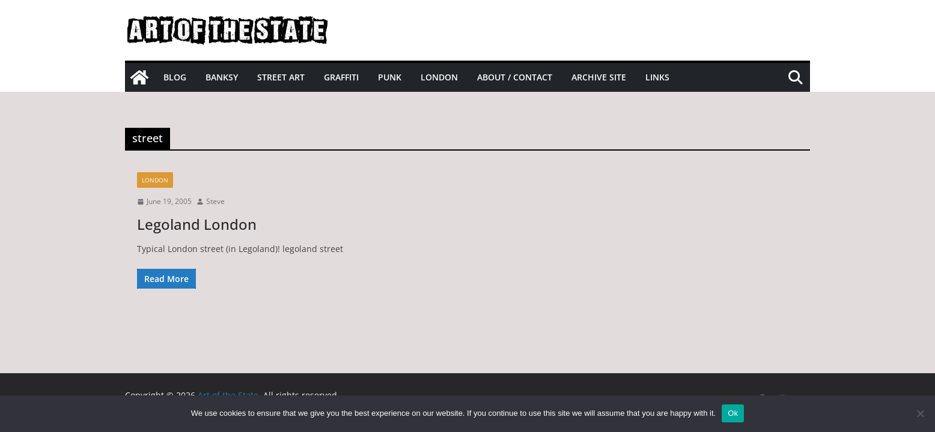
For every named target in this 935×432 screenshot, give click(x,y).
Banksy (222, 77)
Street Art (281, 77)
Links (657, 77)
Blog (174, 77)
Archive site (598, 77)
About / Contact (514, 77)
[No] (920, 413)
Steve (215, 201)
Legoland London (197, 224)
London (439, 77)
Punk (389, 77)
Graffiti (341, 77)
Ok (733, 413)
